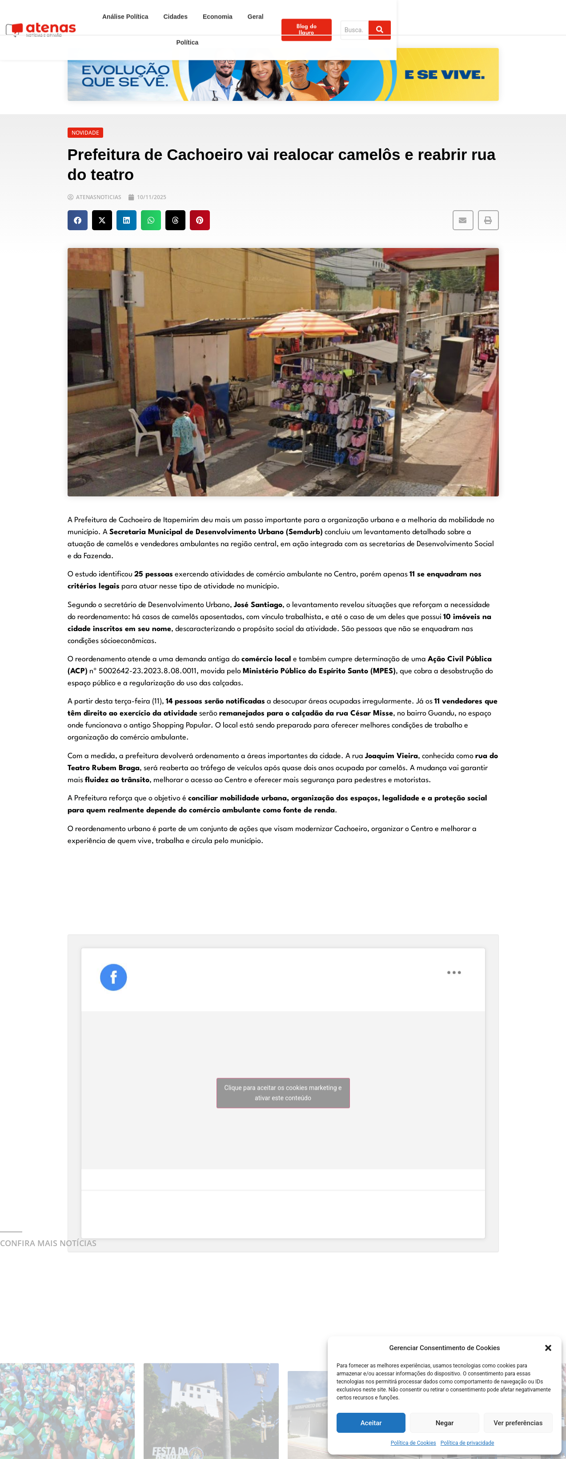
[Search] (509, 10)
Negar (445, 1423)
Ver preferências (518, 1423)
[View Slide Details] (283, 74)
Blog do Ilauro (435, 10)
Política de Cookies (413, 1443)
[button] (548, 1347)
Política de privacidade (467, 1443)
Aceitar (371, 1423)
